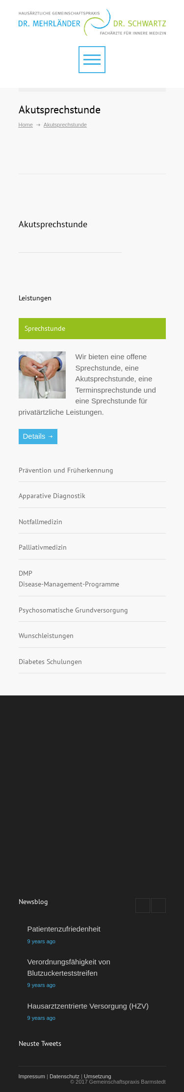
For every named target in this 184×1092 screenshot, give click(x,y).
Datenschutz (64, 1076)
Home (26, 125)
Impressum (32, 1076)
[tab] (92, 329)
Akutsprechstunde (53, 224)
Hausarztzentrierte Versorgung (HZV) (88, 1006)
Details (34, 436)
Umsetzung (97, 1076)
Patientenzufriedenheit (64, 929)
